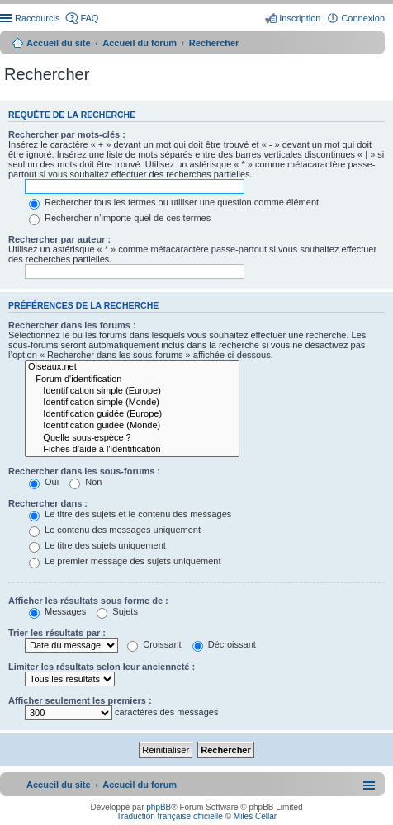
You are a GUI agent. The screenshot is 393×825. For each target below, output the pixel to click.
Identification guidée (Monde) (132, 425)
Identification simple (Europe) (132, 391)
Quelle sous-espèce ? (132, 438)
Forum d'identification (132, 379)
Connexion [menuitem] (363, 18)
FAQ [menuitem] (89, 18)
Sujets (117, 611)
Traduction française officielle (169, 816)
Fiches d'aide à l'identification (132, 449)
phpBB (158, 807)
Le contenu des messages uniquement (115, 530)
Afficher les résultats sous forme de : (88, 601)
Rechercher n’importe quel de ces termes (120, 218)
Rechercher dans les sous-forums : (84, 471)
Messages (57, 611)
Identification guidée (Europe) (132, 414)
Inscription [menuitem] (299, 18)
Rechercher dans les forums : (72, 325)
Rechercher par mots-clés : (66, 134)
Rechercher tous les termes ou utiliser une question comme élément (174, 202)
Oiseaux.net (132, 367)
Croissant (154, 644)
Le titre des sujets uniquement (97, 545)
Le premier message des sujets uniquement (124, 561)
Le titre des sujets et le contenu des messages (130, 514)
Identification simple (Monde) (132, 402)
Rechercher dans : (48, 503)
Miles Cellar (255, 816)
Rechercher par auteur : (59, 239)
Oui (44, 482)
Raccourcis (37, 18)
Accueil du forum (139, 43)
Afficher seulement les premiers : (80, 700)
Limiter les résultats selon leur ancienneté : (101, 667)
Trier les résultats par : (57, 633)
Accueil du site (58, 43)
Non (85, 482)
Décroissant (224, 644)
